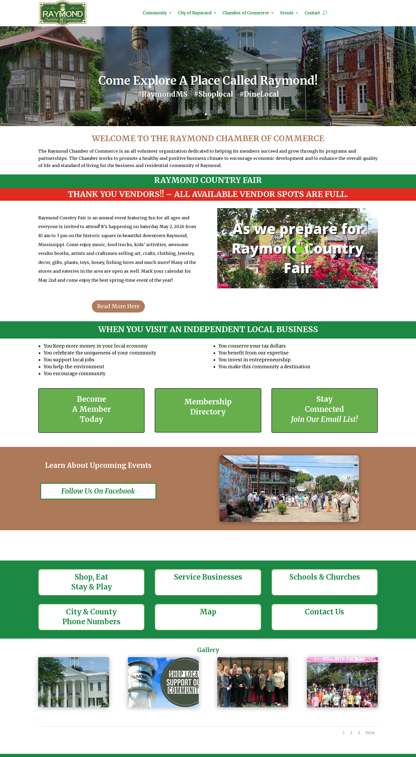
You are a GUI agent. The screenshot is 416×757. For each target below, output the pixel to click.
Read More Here (118, 312)
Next (370, 739)
